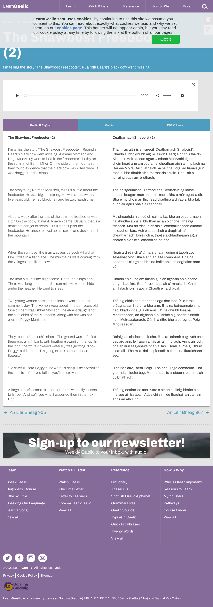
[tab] (40, 125)
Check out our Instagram (31, 558)
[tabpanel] (106, 268)
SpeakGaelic (16, 482)
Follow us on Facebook (19, 558)
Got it (165, 39)
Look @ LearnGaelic (75, 503)
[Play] (17, 95)
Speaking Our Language (25, 503)
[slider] (80, 95)
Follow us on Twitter (7, 558)
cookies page (69, 28)
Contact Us (42, 558)
